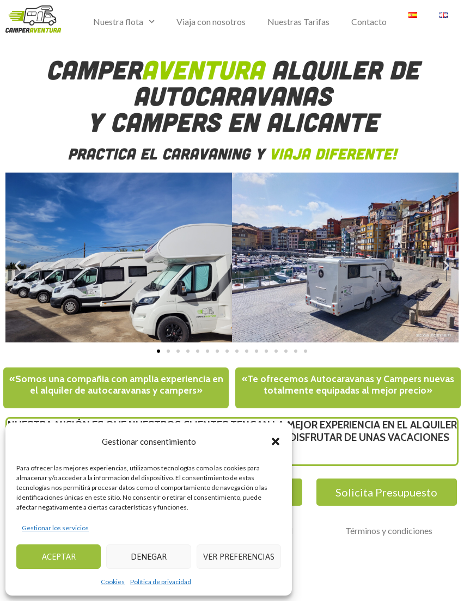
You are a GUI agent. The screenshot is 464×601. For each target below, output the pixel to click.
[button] (275, 441)
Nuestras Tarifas (298, 21)
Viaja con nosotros (211, 21)
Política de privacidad (160, 582)
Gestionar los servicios (55, 528)
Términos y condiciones (388, 530)
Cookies (113, 582)
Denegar (149, 556)
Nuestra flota (124, 21)
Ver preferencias (238, 556)
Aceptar (59, 556)
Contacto (369, 21)
